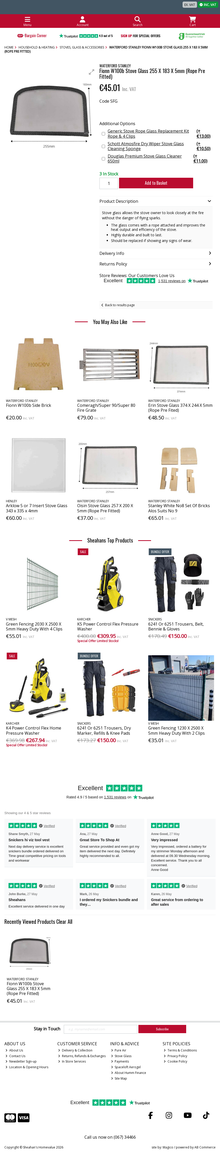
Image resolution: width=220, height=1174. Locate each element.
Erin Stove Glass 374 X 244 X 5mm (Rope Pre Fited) (180, 407)
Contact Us (15, 1056)
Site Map (119, 1078)
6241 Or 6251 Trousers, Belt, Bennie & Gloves (176, 626)
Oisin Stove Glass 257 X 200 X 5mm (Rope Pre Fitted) (105, 508)
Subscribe (162, 1029)
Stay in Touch (47, 1029)
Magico (168, 1147)
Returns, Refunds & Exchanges (82, 1056)
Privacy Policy (175, 1056)
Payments (120, 1061)
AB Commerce (205, 1147)
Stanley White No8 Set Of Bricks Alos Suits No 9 (179, 508)
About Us (14, 1050)
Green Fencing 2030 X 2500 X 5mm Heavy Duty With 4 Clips (34, 626)
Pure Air (119, 1050)
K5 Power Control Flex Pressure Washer (107, 626)
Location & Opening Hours (26, 1067)
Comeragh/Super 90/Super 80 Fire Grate (106, 407)
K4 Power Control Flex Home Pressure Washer (33, 730)
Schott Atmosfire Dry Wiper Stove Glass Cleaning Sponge (159, 146)
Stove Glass (121, 1056)
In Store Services (72, 1061)
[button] (92, 72)
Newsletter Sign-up (21, 1061)
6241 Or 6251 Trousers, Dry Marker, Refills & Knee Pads (104, 730)
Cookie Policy (175, 1061)
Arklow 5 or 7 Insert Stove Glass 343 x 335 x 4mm (36, 508)
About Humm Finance (128, 1073)
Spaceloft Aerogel (126, 1067)
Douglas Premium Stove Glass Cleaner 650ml (159, 159)
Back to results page (120, 305)
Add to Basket (153, 183)
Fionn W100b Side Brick (28, 405)
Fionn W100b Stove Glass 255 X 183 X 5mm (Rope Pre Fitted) (28, 988)
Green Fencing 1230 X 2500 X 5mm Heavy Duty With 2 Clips (176, 730)
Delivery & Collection (75, 1050)
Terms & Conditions (180, 1050)
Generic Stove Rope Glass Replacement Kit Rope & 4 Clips (159, 134)
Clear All (64, 921)
